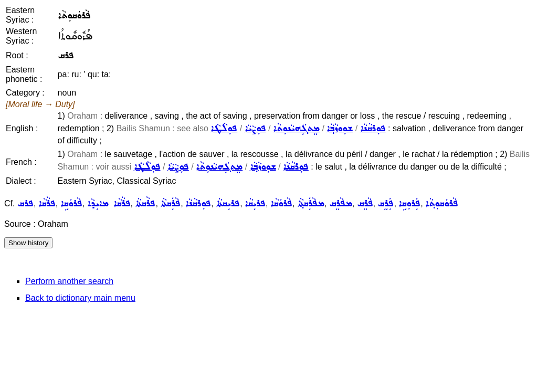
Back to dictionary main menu (80, 297)
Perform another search (69, 281)
